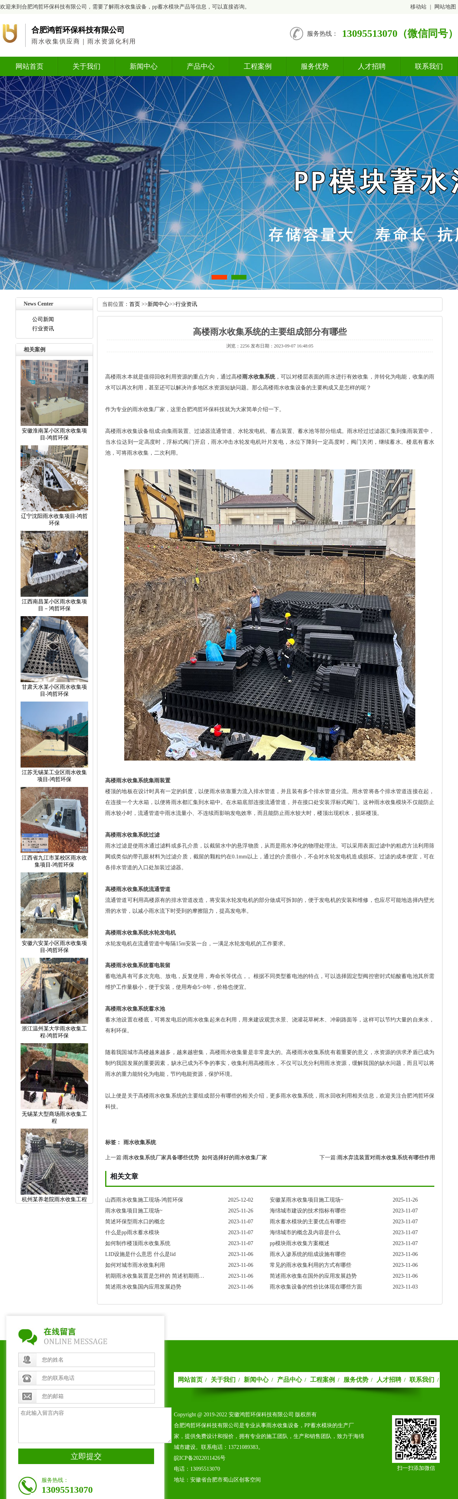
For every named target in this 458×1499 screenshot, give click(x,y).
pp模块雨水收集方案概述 (300, 1243)
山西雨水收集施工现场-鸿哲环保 (144, 1200)
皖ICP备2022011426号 (200, 1458)
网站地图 (445, 7)
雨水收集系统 (258, 377)
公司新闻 (43, 319)
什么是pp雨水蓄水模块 (132, 1232)
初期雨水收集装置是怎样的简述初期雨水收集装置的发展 (157, 1276)
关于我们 (87, 66)
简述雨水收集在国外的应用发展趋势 (313, 1276)
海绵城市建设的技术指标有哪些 (308, 1211)
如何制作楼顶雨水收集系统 (137, 1243)
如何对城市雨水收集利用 (135, 1265)
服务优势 (315, 66)
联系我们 (429, 66)
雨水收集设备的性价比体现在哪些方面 (316, 1287)
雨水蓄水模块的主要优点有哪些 (308, 1222)
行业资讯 (43, 329)
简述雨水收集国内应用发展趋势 (143, 1287)
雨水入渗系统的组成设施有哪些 (308, 1254)
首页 (134, 304)
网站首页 (29, 66)
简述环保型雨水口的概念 (135, 1222)
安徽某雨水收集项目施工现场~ (307, 1200)
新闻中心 (144, 66)
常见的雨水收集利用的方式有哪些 (310, 1265)
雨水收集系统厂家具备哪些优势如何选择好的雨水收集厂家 (195, 1157)
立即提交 (86, 1456)
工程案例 (258, 66)
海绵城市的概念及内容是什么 (305, 1232)
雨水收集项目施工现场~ (134, 1211)
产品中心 (201, 66)
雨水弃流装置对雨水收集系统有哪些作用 (386, 1157)
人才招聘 (372, 66)
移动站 (418, 7)
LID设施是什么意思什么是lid (140, 1254)
